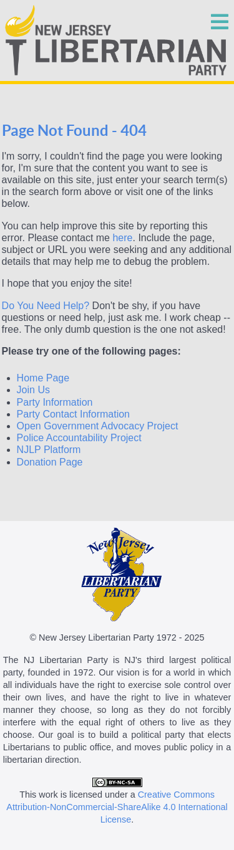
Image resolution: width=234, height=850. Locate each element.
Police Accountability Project (79, 437)
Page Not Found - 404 (74, 130)
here (122, 237)
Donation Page (50, 462)
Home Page (43, 378)
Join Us (33, 389)
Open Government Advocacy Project (97, 426)
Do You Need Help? (46, 305)
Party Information (55, 402)
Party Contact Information (73, 414)
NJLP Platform (49, 449)
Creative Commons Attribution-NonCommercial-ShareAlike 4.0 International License (116, 807)
